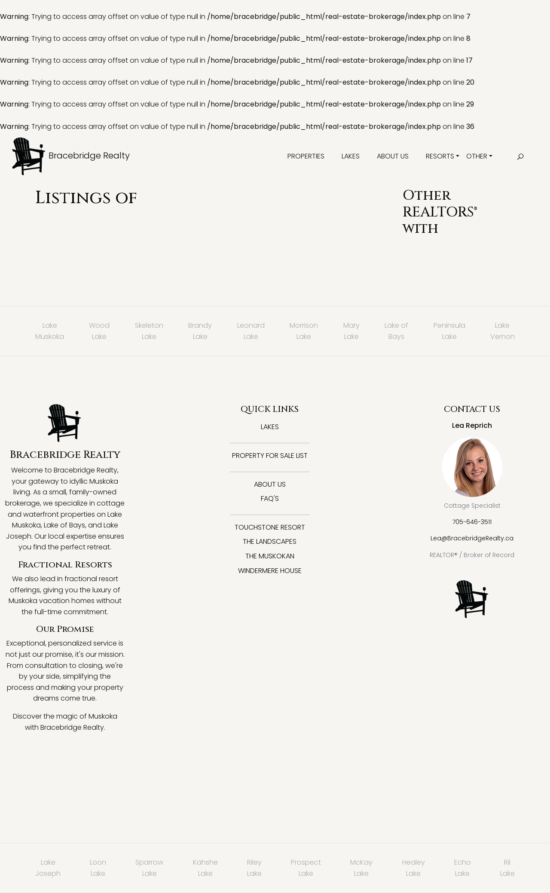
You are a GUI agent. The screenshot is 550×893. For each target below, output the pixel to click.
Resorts (440, 156)
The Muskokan (269, 556)
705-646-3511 (472, 522)
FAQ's (270, 498)
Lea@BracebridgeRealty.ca (472, 538)
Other (476, 156)
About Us (393, 156)
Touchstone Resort (270, 527)
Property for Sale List (270, 455)
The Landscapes (269, 541)
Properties (305, 156)
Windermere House (270, 571)
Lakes (351, 156)
